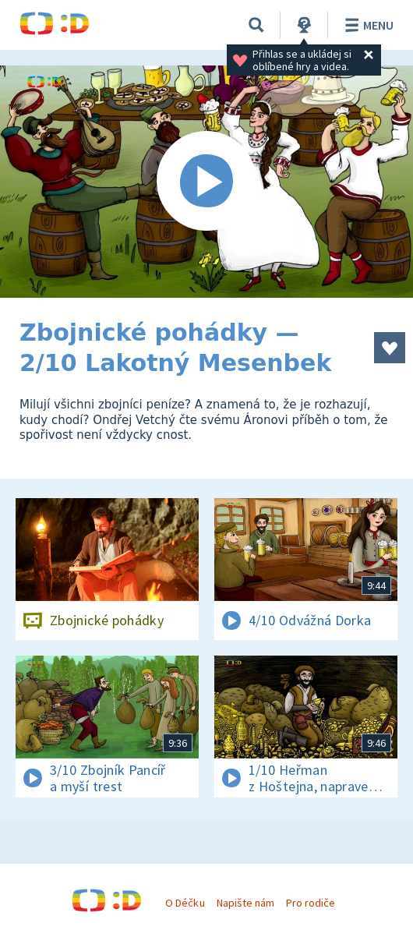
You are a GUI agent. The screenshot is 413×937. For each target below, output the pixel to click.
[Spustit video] (206, 181)
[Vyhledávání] (256, 25)
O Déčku (184, 903)
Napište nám (245, 903)
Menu (367, 25)
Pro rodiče (310, 903)
